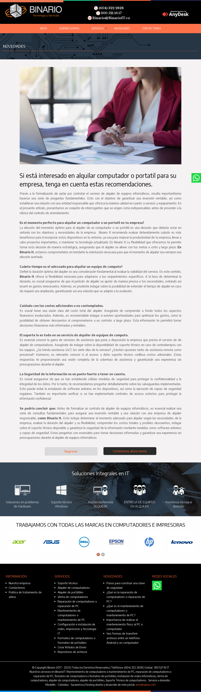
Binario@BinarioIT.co (109, 18)
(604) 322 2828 (109, 8)
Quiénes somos (69, 28)
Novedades (122, 28)
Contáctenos (151, 28)
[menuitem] (43, 28)
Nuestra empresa (19, 583)
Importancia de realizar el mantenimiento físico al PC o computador (125, 624)
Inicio (43, 28)
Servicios (97, 28)
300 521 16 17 (109, 13)
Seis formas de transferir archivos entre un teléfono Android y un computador (123, 638)
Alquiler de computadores (74, 587)
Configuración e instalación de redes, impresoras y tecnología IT (77, 629)
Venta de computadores (73, 596)
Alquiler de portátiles (70, 592)
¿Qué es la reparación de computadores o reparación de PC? (126, 596)
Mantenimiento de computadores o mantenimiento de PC (71, 615)
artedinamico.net (146, 684)
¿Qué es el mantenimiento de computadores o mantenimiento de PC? (125, 610)
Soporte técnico (68, 583)
